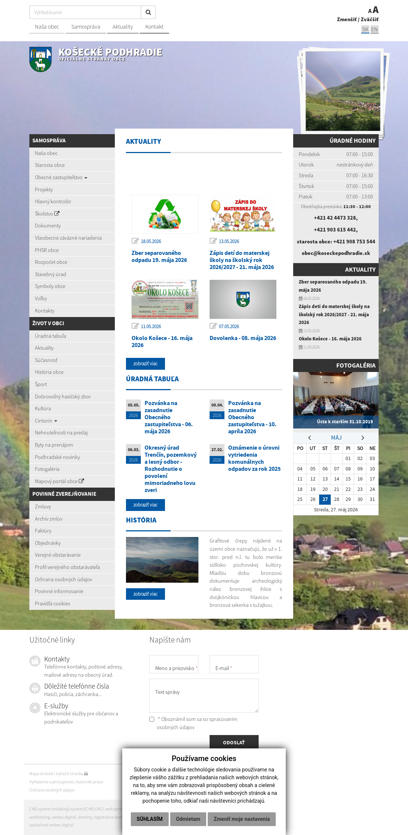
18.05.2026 (151, 241)
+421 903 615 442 (335, 229)
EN (374, 29)
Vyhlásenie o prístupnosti (51, 781)
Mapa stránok (41, 773)
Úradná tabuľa (50, 336)
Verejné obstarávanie (58, 554)
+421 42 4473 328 (335, 217)
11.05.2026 (151, 326)
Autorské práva (90, 781)
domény (85, 817)
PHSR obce (47, 250)
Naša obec (47, 26)
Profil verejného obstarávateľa (67, 567)
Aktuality (123, 26)
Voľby (41, 298)
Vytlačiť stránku (72, 773)
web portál (115, 809)
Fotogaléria (47, 469)
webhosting (39, 817)
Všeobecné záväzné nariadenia (68, 237)
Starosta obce (50, 165)
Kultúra (43, 408)
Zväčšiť (370, 19)
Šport (41, 384)
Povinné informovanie (59, 591)
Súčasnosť (46, 360)
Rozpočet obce (51, 262)
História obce (49, 372)
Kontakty (44, 310)
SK (365, 29)
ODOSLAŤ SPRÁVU (234, 746)
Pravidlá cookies (52, 603)
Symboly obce (50, 286)
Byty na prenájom (54, 444)
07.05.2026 (229, 326)
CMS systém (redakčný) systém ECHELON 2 (66, 809)
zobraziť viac (145, 363)
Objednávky (48, 543)
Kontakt (154, 26)
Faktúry (43, 530)
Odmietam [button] (188, 819)
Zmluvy (43, 506)
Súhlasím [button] (150, 819)
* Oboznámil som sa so (193, 723)
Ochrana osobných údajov (63, 579)
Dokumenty (48, 225)
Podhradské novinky (57, 457)
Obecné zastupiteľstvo (61, 177)
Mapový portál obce (59, 481)
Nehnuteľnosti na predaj (61, 432)
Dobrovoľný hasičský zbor (63, 396)
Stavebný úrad (50, 274)
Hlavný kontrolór (53, 201)
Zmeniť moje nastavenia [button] (242, 819)
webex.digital (64, 817)
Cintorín (46, 420)
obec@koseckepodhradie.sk (336, 253)
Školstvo (47, 213)
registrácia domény (111, 817)
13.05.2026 (229, 241)
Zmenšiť (347, 19)
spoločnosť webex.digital (51, 825)
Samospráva (85, 26)
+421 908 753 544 (354, 241)
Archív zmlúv (48, 518)
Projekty (44, 189)
